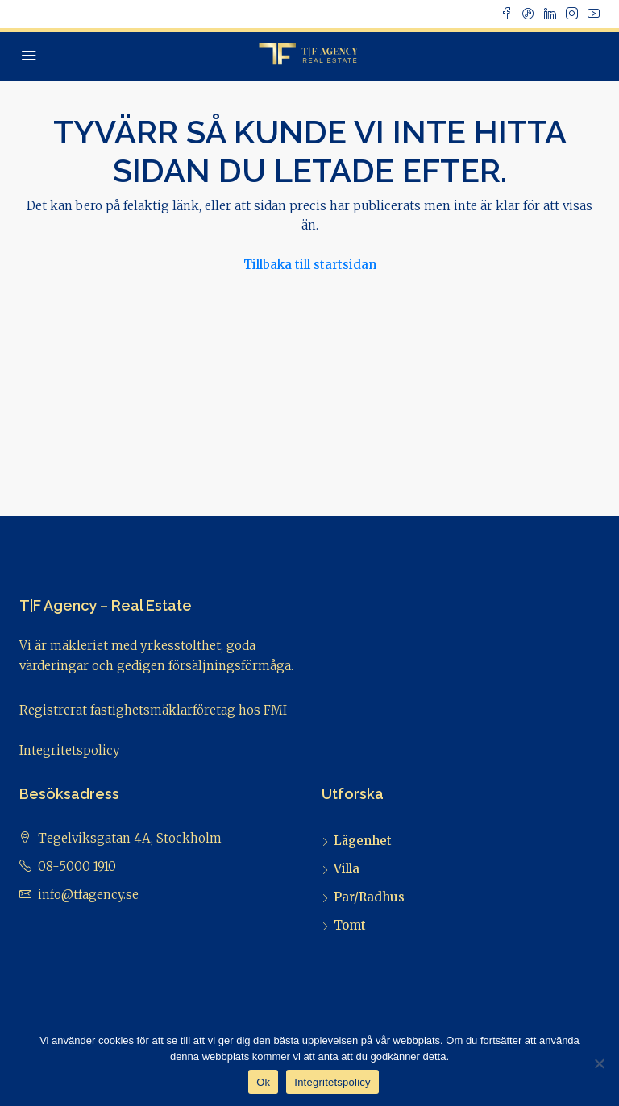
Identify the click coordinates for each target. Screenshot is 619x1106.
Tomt (350, 925)
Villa (346, 868)
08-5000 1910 (77, 866)
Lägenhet (363, 840)
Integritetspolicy (69, 750)
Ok (263, 1082)
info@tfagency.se (88, 894)
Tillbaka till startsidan (309, 264)
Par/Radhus (369, 897)
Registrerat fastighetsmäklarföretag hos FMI (153, 710)
